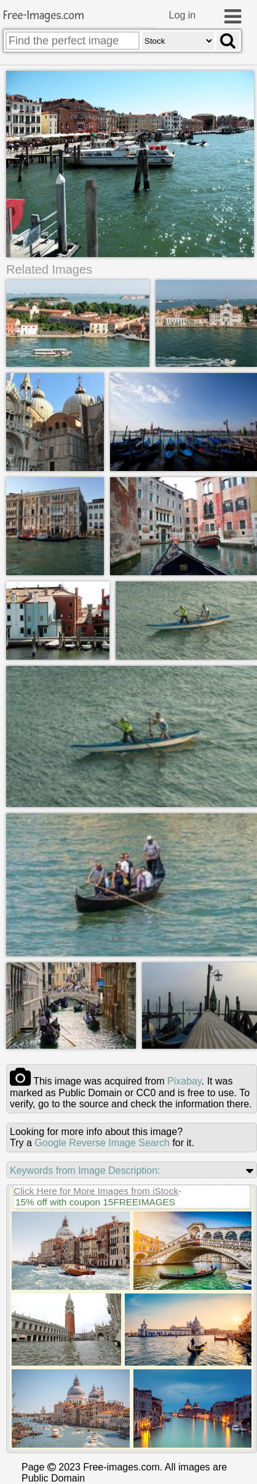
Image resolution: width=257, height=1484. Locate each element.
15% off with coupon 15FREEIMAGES (95, 1202)
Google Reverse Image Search (102, 1143)
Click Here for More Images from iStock (96, 1191)
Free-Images (43, 16)
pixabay (184, 1081)
